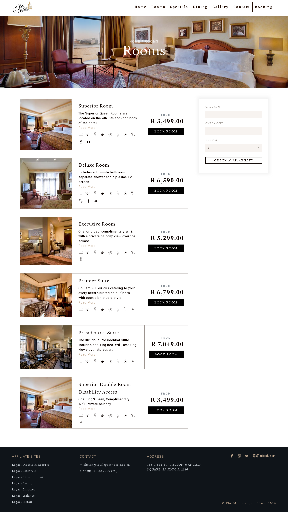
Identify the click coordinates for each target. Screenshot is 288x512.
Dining (200, 9)
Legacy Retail (22, 502)
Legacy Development (28, 477)
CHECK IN (212, 106)
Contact (241, 9)
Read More (87, 128)
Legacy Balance (23, 495)
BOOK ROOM (166, 131)
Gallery (220, 9)
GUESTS (211, 140)
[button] (233, 147)
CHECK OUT (214, 123)
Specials (179, 9)
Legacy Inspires (23, 489)
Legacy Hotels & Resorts (30, 464)
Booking (264, 9)
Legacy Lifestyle (24, 471)
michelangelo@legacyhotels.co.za (105, 464)
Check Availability (233, 160)
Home (141, 9)
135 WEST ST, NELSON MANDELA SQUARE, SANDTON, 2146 (174, 467)
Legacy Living (22, 483)
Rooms (158, 9)
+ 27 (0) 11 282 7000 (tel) (99, 471)
